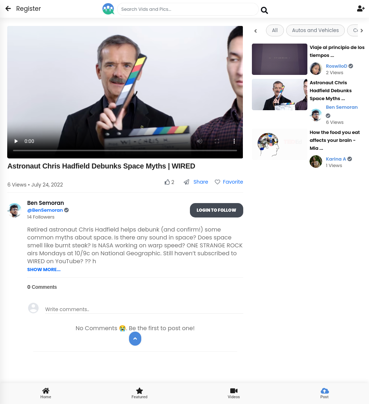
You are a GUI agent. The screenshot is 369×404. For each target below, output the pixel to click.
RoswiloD (339, 66)
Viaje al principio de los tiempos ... (337, 51)
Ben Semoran (342, 111)
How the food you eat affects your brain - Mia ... (335, 140)
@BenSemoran (45, 210)
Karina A (339, 159)
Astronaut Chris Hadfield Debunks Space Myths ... (331, 90)
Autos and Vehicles (315, 30)
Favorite (229, 181)
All (275, 30)
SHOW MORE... (44, 269)
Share (196, 181)
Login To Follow (216, 210)
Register (24, 8)
